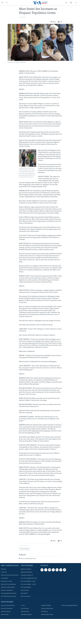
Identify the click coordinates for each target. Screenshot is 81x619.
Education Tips (25, 611)
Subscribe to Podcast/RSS (8, 587)
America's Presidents (6, 608)
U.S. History (44, 611)
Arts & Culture (5, 614)
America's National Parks (8, 605)
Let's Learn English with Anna (29, 578)
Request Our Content (6, 581)
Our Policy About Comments (8, 596)
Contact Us (4, 572)
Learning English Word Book (8, 593)
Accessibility (4, 578)
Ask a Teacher (25, 608)
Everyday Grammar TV (27, 575)
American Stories (5, 611)
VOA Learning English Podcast (69, 605)
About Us (3, 569)
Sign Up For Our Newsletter (8, 584)
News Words (24, 593)
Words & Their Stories (47, 614)
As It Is (23, 605)
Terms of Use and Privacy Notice (9, 575)
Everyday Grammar (26, 614)
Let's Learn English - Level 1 (28, 581)
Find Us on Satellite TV (7, 590)
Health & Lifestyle (46, 605)
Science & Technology (47, 608)
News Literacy (25, 590)
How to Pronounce (26, 596)
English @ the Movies (26, 572)
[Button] (53, 22)
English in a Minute (26, 569)
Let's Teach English (26, 587)
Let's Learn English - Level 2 (28, 584)
